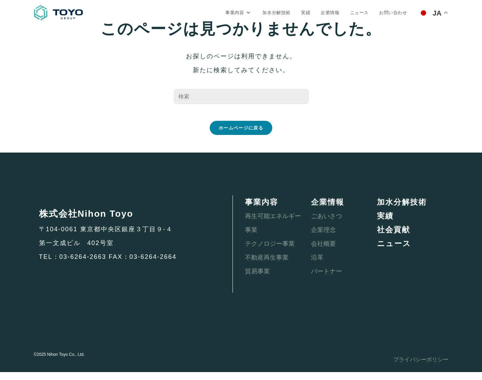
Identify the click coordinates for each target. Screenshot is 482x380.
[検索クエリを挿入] (241, 98)
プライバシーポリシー (417, 367)
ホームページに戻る (241, 135)
